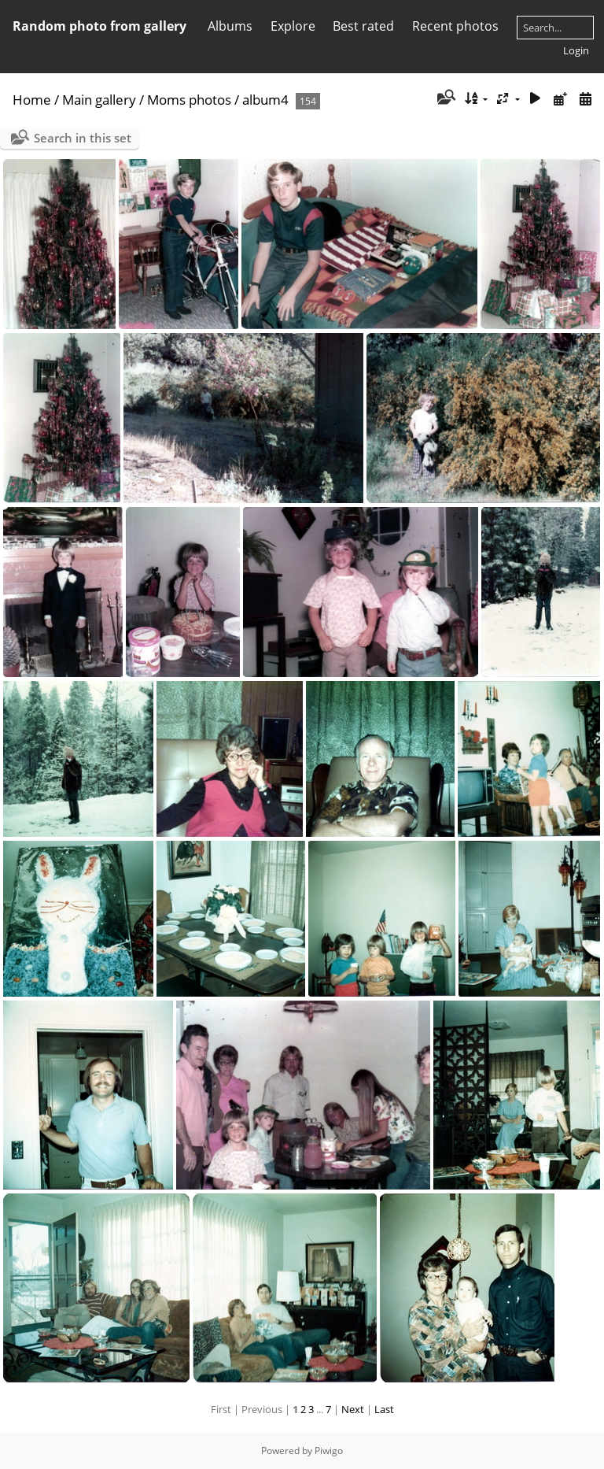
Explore (293, 26)
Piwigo (329, 1450)
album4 (265, 100)
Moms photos (189, 100)
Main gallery (99, 100)
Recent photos (455, 26)
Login (576, 50)
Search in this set (82, 138)
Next (352, 1409)
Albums (230, 26)
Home (32, 100)
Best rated (363, 26)
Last (384, 1409)
